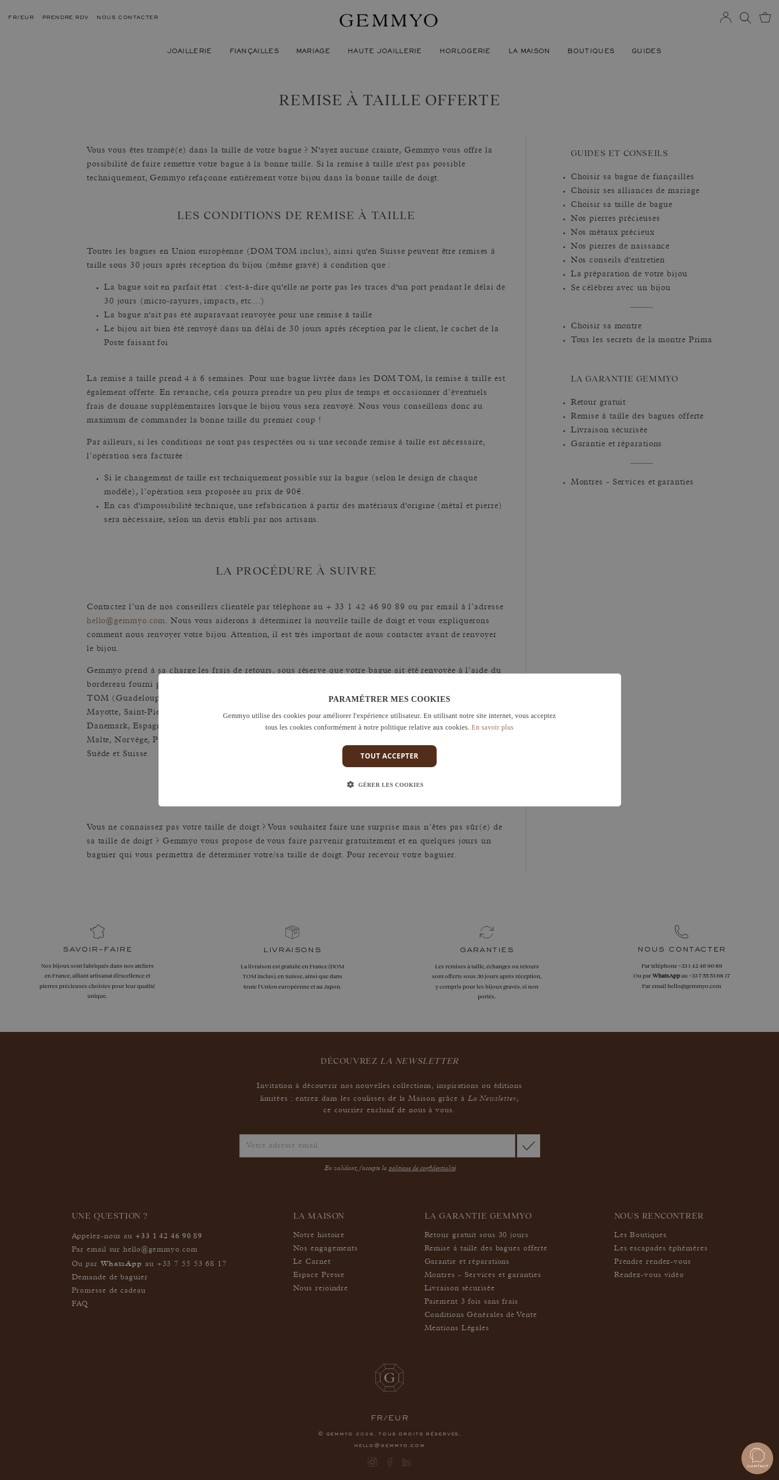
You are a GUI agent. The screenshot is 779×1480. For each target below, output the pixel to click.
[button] (390, 785)
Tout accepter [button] (389, 756)
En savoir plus (492, 727)
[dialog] (389, 740)
